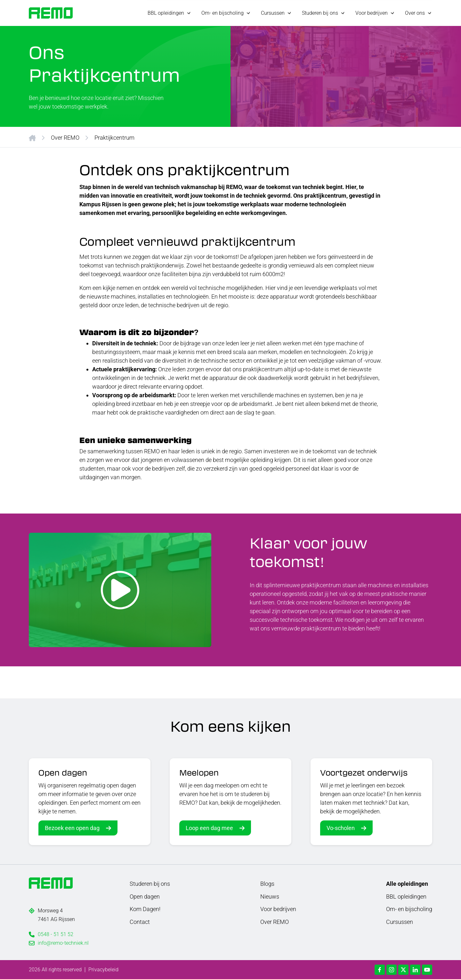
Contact (140, 921)
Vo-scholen (341, 827)
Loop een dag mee (209, 827)
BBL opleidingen (406, 896)
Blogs (267, 883)
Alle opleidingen (407, 883)
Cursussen (399, 921)
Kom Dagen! (145, 908)
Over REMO (65, 137)
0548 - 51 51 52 (55, 934)
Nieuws (269, 896)
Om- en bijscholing (409, 908)
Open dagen (145, 896)
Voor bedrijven (278, 908)
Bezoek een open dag (72, 827)
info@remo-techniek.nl (63, 943)
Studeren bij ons (150, 883)
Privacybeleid (103, 969)
